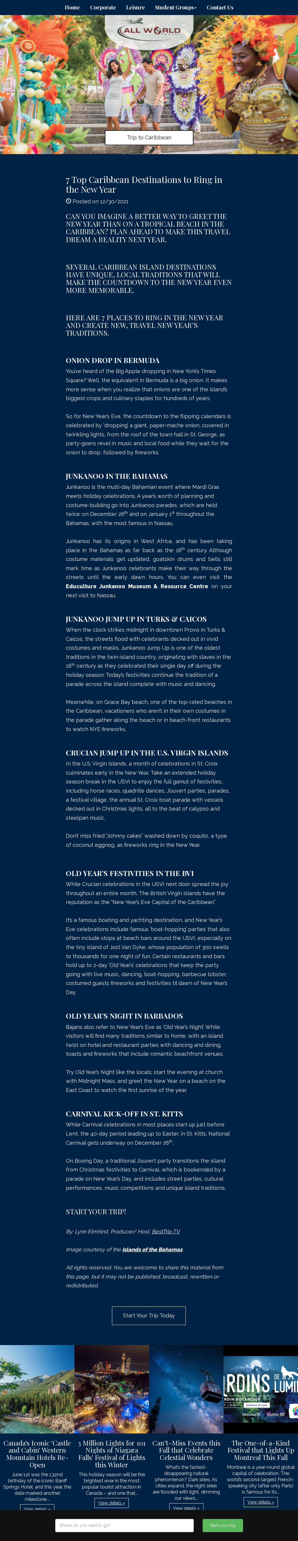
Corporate (103, 7)
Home (72, 7)
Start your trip (223, 1525)
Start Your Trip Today (149, 1315)
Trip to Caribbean (149, 137)
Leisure (135, 7)
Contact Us (220, 7)
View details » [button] (37, 1509)
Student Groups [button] (176, 7)
